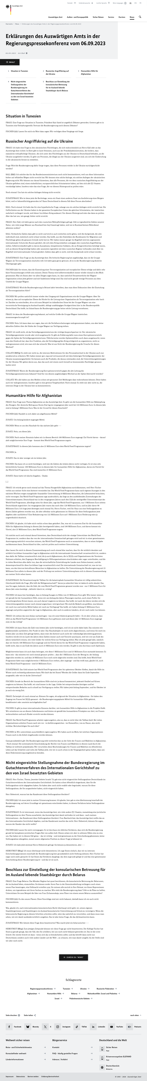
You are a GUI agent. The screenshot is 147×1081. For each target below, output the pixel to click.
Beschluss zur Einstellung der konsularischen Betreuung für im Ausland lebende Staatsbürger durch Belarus (58, 86)
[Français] (140, 3)
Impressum (9, 1077)
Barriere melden (33, 1077)
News (132, 17)
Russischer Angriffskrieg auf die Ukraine (57, 72)
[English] (135, 3)
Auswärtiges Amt (55, 17)
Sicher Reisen (98, 17)
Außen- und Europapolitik (77, 17)
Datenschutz (20, 1077)
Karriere (122, 17)
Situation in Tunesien (19, 71)
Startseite (10, 24)
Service (111, 17)
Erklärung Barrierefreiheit (50, 1077)
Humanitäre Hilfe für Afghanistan (89, 72)
